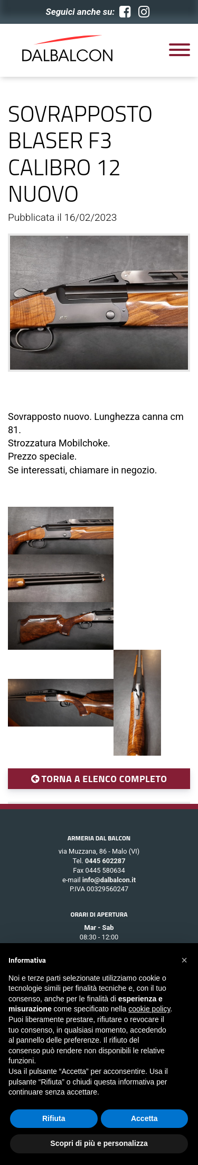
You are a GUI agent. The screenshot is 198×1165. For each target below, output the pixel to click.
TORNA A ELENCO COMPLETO (99, 779)
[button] (184, 960)
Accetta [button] (144, 1118)
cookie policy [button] (149, 1009)
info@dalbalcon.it (109, 880)
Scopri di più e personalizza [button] (98, 1143)
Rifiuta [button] (53, 1118)
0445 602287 (105, 861)
